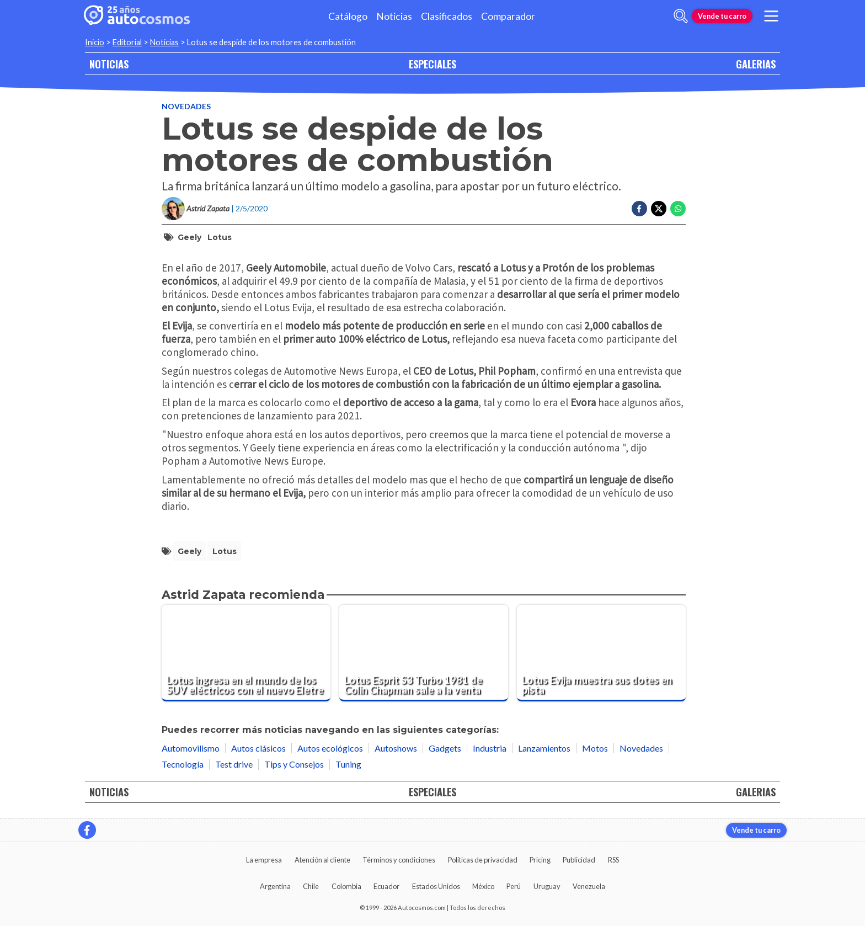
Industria (489, 748)
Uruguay (546, 886)
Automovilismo (191, 748)
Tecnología (183, 764)
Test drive (234, 764)
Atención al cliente (322, 859)
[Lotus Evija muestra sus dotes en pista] (601, 653)
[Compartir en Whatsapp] (678, 208)
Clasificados (446, 16)
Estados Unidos (436, 886)
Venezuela (589, 886)
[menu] (771, 16)
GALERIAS (756, 63)
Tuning (348, 764)
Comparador (508, 16)
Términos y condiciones (398, 859)
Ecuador (386, 886)
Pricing (540, 859)
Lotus (219, 237)
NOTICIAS (109, 63)
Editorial (127, 42)
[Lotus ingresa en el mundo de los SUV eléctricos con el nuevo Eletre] (246, 653)
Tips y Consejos (294, 764)
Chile (311, 886)
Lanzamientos (544, 748)
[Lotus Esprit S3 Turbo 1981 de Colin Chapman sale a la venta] (423, 653)
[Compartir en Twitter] (658, 208)
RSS (613, 859)
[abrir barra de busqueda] (680, 16)
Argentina (275, 886)
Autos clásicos (258, 748)
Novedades (186, 106)
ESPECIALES (432, 63)
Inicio (94, 42)
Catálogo (347, 16)
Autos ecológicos (330, 748)
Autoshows (396, 748)
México (483, 886)
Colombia (346, 886)
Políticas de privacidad (482, 859)
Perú (513, 886)
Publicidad (579, 859)
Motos (595, 748)
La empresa (264, 859)
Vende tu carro (722, 16)
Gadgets (445, 748)
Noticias (394, 16)
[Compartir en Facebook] (639, 208)
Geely (189, 237)
